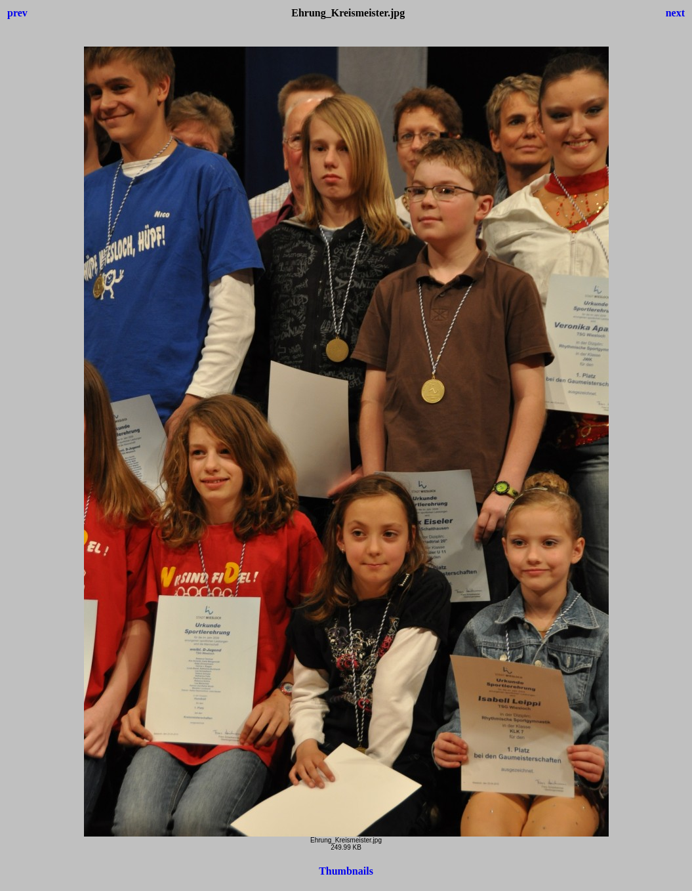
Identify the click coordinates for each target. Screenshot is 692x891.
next (675, 12)
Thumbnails (346, 871)
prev (17, 12)
